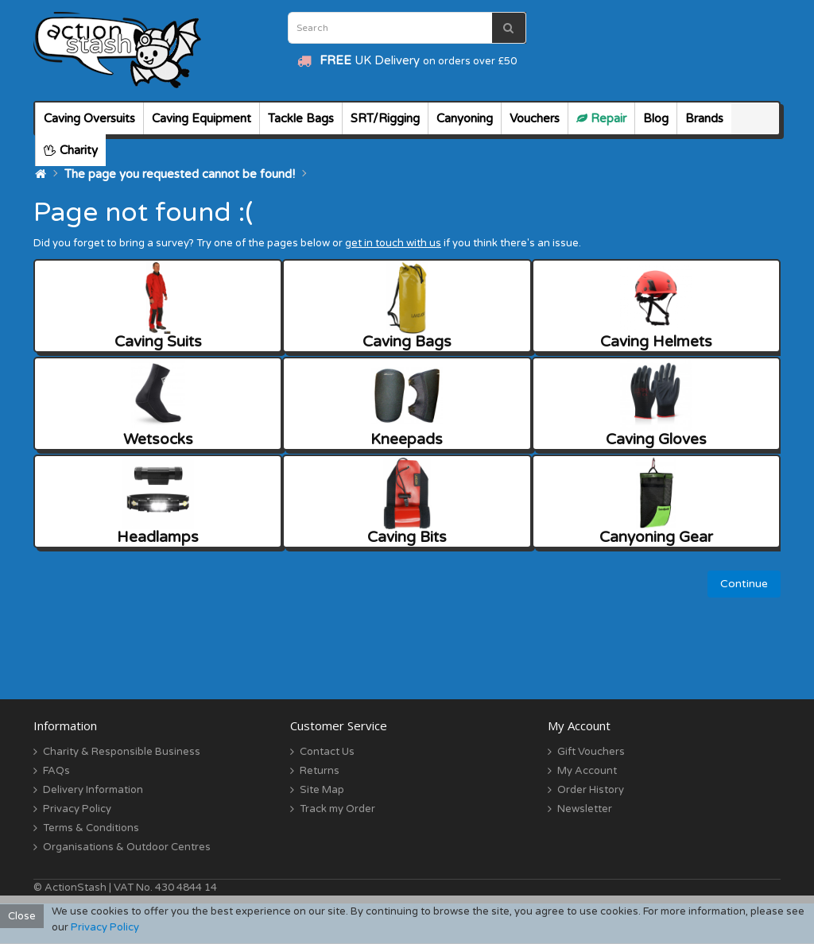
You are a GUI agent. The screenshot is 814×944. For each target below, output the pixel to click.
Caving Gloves (656, 404)
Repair (601, 118)
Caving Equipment (201, 118)
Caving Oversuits (89, 118)
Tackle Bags (301, 118)
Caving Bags (407, 306)
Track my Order (337, 809)
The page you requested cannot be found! (179, 174)
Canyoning (464, 118)
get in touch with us (393, 243)
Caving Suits (158, 306)
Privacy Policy (77, 809)
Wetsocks (158, 404)
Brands (704, 118)
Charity (71, 150)
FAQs (56, 770)
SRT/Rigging (385, 118)
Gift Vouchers (591, 751)
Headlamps (158, 502)
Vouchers (535, 118)
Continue (744, 583)
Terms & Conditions (91, 828)
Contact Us (327, 751)
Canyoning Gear (656, 502)
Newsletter (584, 809)
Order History (590, 789)
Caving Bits (407, 502)
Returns (319, 770)
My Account (587, 770)
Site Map (322, 789)
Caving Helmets (656, 306)
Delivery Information (93, 789)
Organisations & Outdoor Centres (127, 847)
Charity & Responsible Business (121, 751)
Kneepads (406, 404)
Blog (656, 118)
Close (22, 916)
